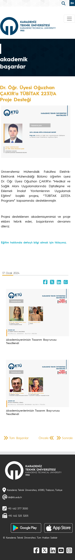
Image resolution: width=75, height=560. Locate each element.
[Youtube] (61, 550)
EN (72, 3)
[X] (44, 550)
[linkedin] (53, 550)
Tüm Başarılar (19, 438)
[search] (64, 3)
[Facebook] (36, 550)
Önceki (43, 438)
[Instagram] (69, 550)
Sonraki (67, 438)
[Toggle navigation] (69, 19)
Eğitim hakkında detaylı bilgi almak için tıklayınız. (34, 242)
